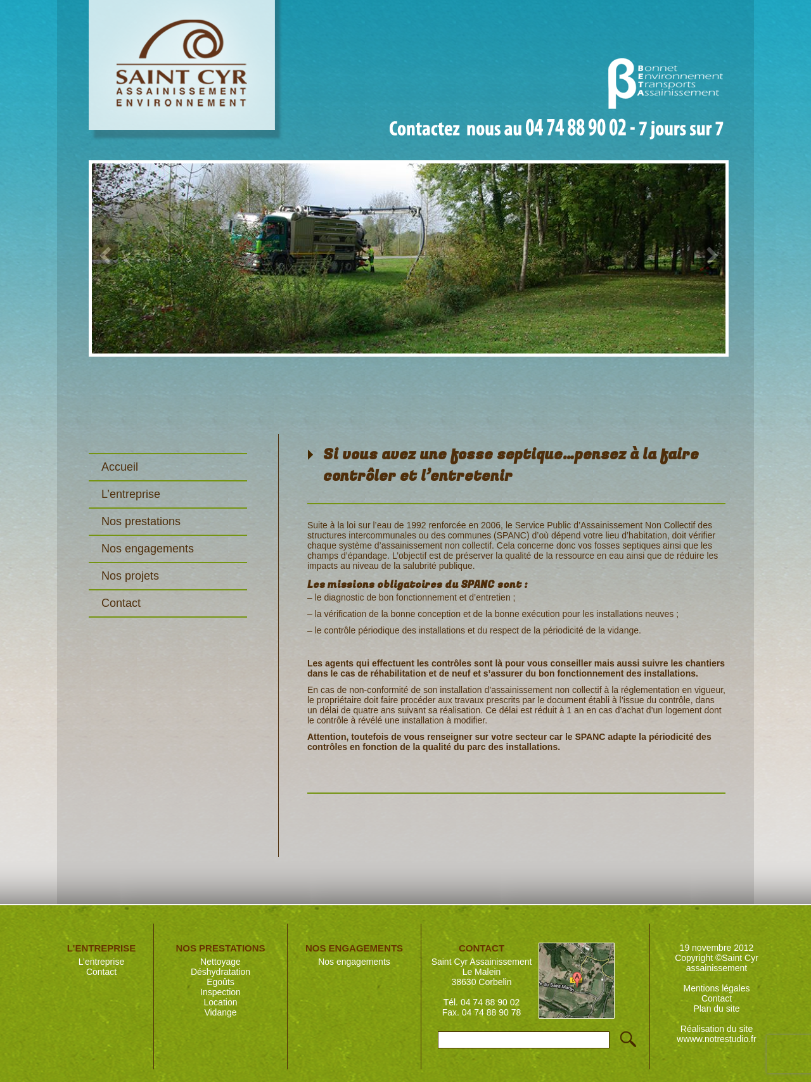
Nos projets (130, 576)
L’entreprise (130, 494)
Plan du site (716, 1008)
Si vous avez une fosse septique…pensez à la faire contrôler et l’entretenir (511, 465)
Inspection (220, 992)
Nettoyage (220, 962)
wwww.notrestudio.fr (716, 1039)
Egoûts (220, 982)
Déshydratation (220, 972)
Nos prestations (141, 521)
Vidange (220, 1012)
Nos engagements (147, 548)
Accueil (119, 467)
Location (221, 1002)
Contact (121, 603)
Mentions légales (716, 988)
